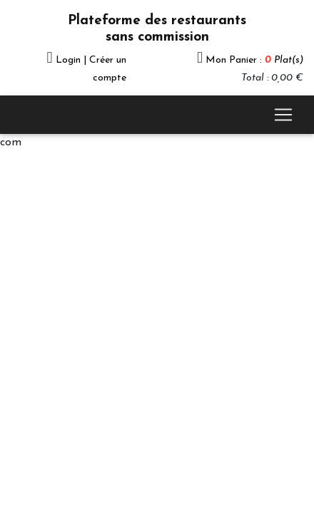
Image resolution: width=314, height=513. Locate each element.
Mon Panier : (254, 60)
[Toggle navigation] (283, 114)
